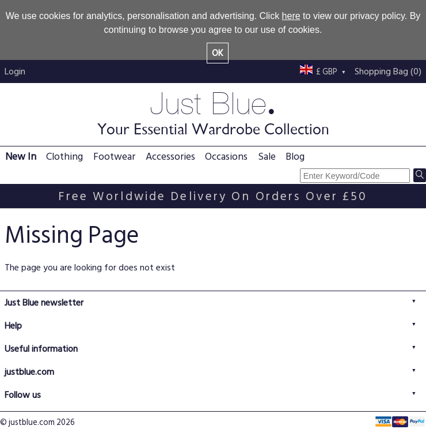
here (291, 16)
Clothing (64, 156)
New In (20, 156)
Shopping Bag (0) (388, 71)
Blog (295, 156)
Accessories (170, 156)
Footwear (114, 156)
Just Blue (213, 112)
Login (15, 71)
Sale (267, 156)
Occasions (226, 156)
